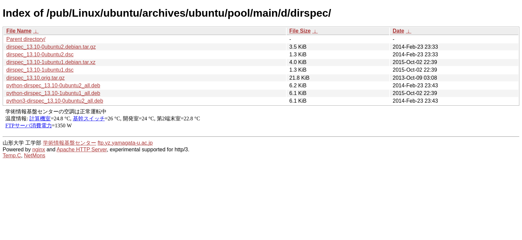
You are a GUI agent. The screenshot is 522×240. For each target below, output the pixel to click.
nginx (38, 149)
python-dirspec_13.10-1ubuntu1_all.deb (53, 93)
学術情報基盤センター (69, 143)
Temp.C (12, 155)
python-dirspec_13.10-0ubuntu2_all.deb (53, 85)
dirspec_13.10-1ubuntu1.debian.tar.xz (51, 62)
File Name (19, 31)
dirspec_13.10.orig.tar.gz (35, 78)
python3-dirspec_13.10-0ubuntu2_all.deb (54, 101)
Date (398, 31)
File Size (300, 31)
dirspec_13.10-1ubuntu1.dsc (40, 70)
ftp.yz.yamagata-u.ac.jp (125, 143)
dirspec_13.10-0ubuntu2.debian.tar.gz (51, 47)
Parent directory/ (25, 39)
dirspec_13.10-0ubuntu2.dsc (40, 54)
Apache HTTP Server (82, 149)
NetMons (34, 155)
